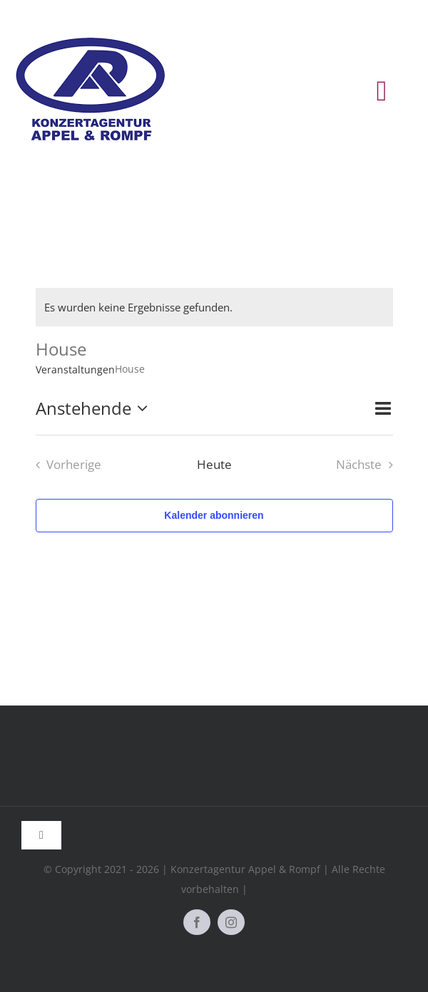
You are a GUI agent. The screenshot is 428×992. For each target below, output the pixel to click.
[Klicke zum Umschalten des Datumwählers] (95, 408)
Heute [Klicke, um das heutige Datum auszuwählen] (214, 464)
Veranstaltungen (75, 369)
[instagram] (231, 922)
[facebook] (196, 922)
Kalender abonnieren (213, 515)
